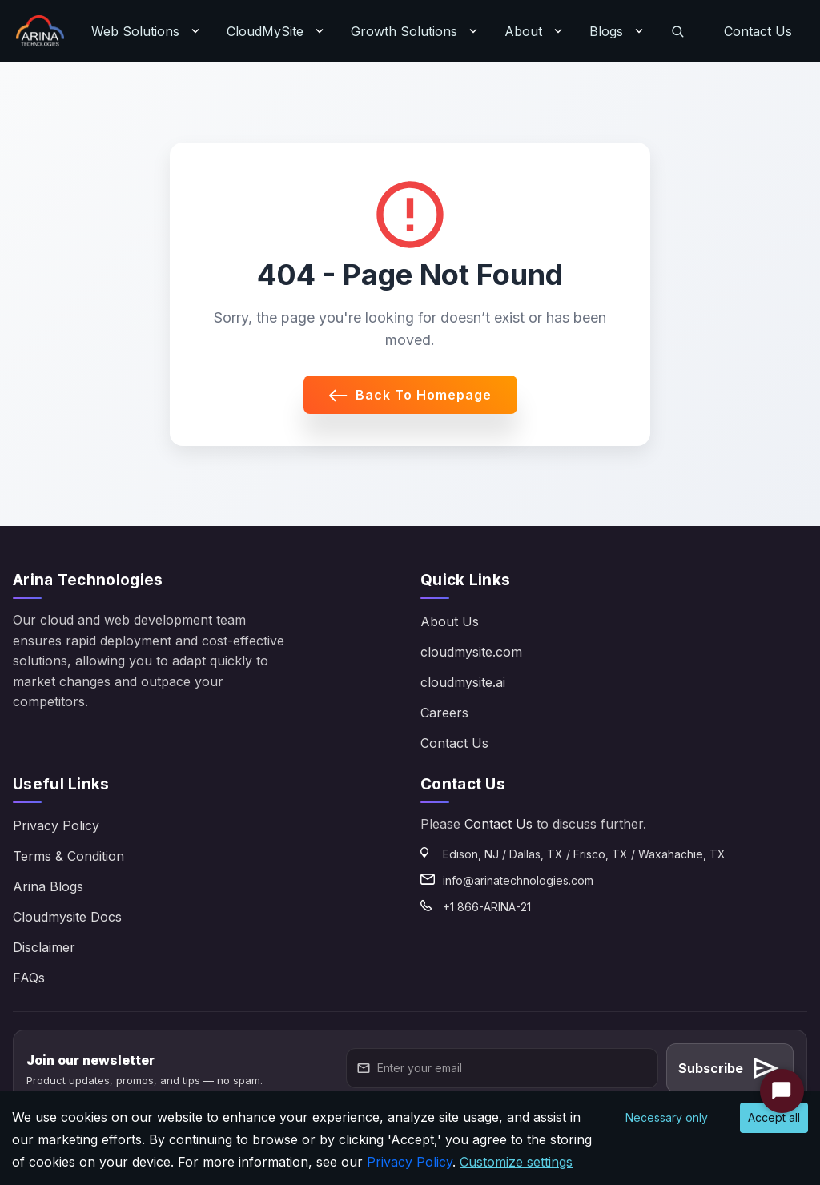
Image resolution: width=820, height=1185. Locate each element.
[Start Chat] (782, 1091)
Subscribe (730, 1068)
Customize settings (516, 1162)
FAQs (29, 978)
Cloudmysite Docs (67, 917)
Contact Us (758, 31)
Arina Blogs (48, 886)
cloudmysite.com (471, 652)
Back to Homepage (410, 395)
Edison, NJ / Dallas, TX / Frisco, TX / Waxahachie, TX (584, 854)
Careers (444, 713)
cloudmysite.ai (462, 682)
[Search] (677, 31)
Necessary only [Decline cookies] (666, 1117)
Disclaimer (44, 947)
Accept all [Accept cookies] (774, 1117)
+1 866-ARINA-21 (487, 907)
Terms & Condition (68, 856)
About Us (449, 621)
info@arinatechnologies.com (518, 880)
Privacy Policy (56, 825)
